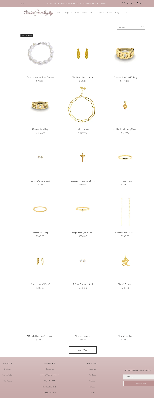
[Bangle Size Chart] (50, 392)
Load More (83, 350)
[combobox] (131, 27)
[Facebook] (92, 375)
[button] (127, 3)
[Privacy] (92, 392)
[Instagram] (92, 369)
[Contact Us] (50, 369)
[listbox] (127, 3)
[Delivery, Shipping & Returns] (50, 375)
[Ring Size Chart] (50, 380)
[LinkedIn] (92, 387)
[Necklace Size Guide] (50, 387)
